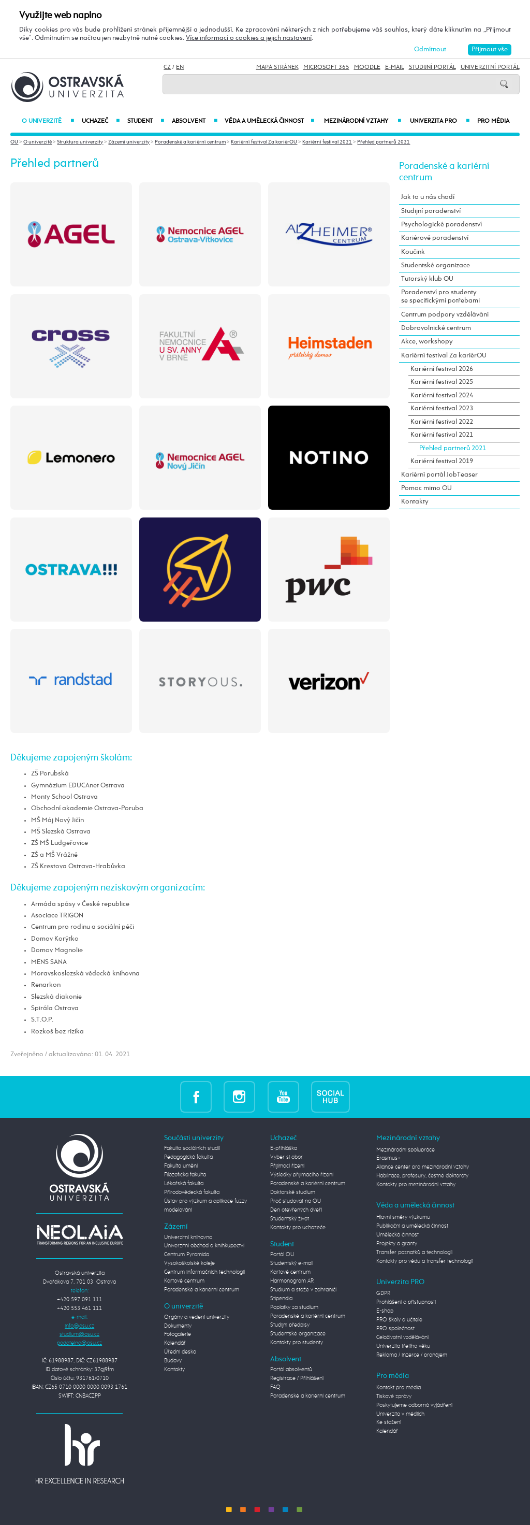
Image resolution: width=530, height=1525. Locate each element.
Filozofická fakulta (185, 1175)
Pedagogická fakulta (188, 1157)
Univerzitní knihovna (188, 1237)
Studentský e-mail (291, 1263)
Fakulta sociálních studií (192, 1148)
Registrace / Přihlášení (296, 1378)
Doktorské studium (292, 1192)
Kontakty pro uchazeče (298, 1228)
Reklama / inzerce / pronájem (411, 1355)
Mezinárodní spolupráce (405, 1150)
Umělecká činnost (397, 1235)
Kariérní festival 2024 (441, 395)
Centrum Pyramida (186, 1254)
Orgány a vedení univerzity (196, 1317)
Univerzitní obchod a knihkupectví (204, 1246)
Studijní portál (432, 67)
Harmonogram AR (292, 1281)
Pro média (493, 121)
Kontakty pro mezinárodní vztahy (415, 1185)
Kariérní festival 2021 (327, 142)
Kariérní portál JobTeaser (439, 474)
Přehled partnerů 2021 (383, 142)
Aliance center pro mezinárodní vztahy (422, 1167)
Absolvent (194, 121)
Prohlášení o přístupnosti (406, 1302)
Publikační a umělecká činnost (412, 1226)
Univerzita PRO (439, 121)
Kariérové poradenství (434, 238)
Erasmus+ (388, 1158)
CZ (167, 67)
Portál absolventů (291, 1369)
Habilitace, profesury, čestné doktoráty (422, 1176)
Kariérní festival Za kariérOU (264, 142)
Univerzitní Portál (490, 67)
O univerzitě (48, 121)
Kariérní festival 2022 (441, 422)
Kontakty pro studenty (296, 1343)
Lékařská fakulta (183, 1184)
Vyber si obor (286, 1157)
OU (14, 142)
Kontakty (415, 501)
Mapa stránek (277, 67)
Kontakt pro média (398, 1388)
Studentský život (289, 1219)
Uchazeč (101, 121)
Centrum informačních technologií (204, 1272)
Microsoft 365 (326, 67)
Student (145, 121)
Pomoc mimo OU (426, 488)
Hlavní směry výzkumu (403, 1217)
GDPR (383, 1293)
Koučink (413, 252)
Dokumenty (178, 1326)
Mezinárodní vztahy (362, 121)
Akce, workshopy (427, 341)
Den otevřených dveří (296, 1210)
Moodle (367, 67)
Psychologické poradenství (441, 224)
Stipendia (281, 1299)
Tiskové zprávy (393, 1396)
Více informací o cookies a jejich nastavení (249, 38)
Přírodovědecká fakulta (191, 1192)
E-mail (394, 67)
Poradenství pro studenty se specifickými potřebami (440, 296)
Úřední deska (180, 1352)
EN (180, 67)
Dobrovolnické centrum (436, 328)
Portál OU (282, 1254)
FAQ (275, 1387)
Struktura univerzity (80, 142)
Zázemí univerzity (129, 142)
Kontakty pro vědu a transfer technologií (424, 1261)
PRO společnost (395, 1329)
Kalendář (175, 1343)
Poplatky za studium (294, 1307)
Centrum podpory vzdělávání (445, 314)
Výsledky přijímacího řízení (301, 1175)
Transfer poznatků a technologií (414, 1252)
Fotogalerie (177, 1334)
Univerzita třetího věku (403, 1346)
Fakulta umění (181, 1166)
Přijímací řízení (287, 1166)
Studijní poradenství (431, 211)
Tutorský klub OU (427, 279)
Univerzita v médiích (400, 1414)
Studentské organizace (435, 265)
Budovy (173, 1361)
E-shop (384, 1311)
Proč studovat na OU (295, 1201)
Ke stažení (388, 1422)
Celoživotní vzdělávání (402, 1337)
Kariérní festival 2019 (441, 461)
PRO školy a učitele (399, 1320)
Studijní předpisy (290, 1325)
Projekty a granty (396, 1244)
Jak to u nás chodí (427, 197)
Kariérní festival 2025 (441, 382)
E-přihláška (283, 1148)
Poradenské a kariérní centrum (190, 142)
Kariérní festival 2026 (441, 369)
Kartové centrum (184, 1281)
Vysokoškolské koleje (189, 1263)
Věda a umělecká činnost (270, 121)
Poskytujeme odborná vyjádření (414, 1405)
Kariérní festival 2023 (441, 408)
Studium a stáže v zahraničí (303, 1290)
